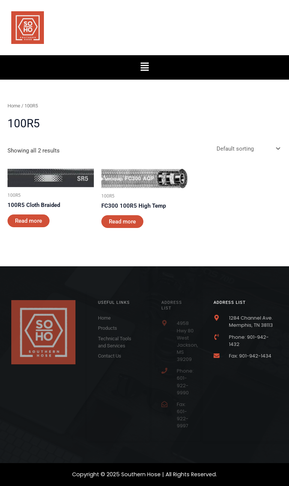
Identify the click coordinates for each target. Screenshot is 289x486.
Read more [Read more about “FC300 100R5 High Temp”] (122, 221)
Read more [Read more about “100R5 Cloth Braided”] (28, 220)
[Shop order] (247, 149)
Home (14, 106)
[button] (144, 67)
